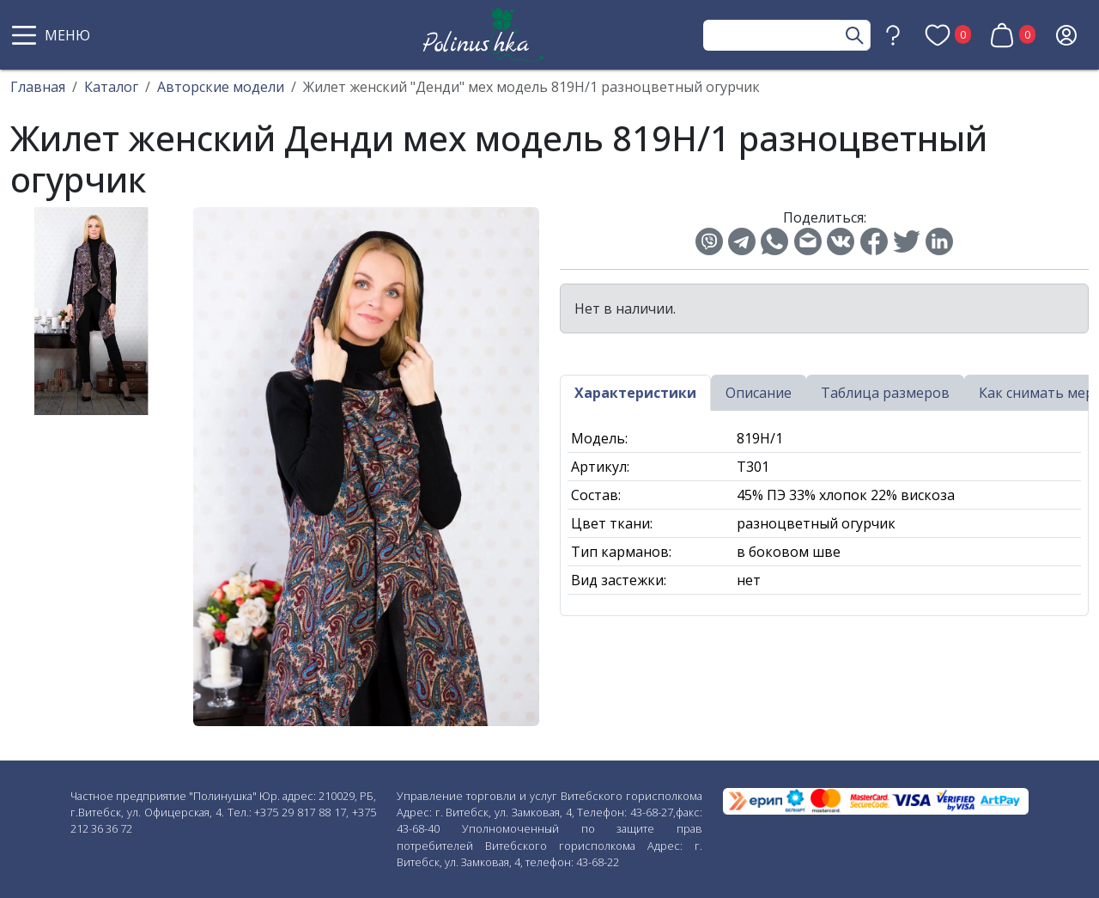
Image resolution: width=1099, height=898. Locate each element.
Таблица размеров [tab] (885, 392)
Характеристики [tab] (635, 392)
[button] (53, 35)
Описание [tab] (759, 392)
